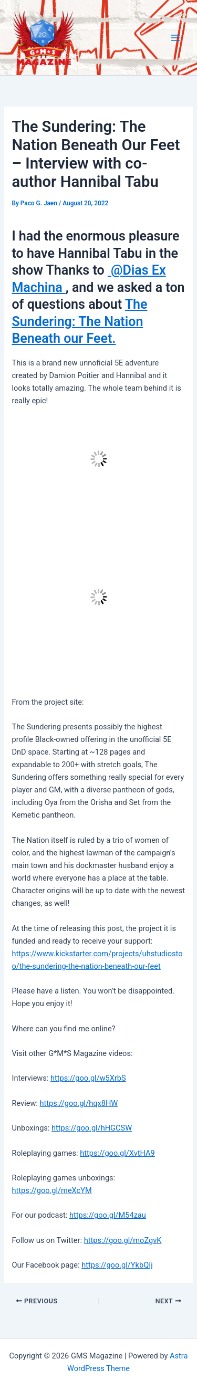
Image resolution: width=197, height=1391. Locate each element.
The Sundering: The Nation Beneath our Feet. (79, 321)
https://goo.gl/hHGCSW (91, 1128)
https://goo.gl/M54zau (107, 1215)
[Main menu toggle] (175, 38)
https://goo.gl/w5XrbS (88, 1078)
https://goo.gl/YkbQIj (116, 1265)
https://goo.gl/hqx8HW (79, 1103)
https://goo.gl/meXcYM (51, 1190)
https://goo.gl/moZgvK (123, 1240)
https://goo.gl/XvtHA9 (117, 1153)
